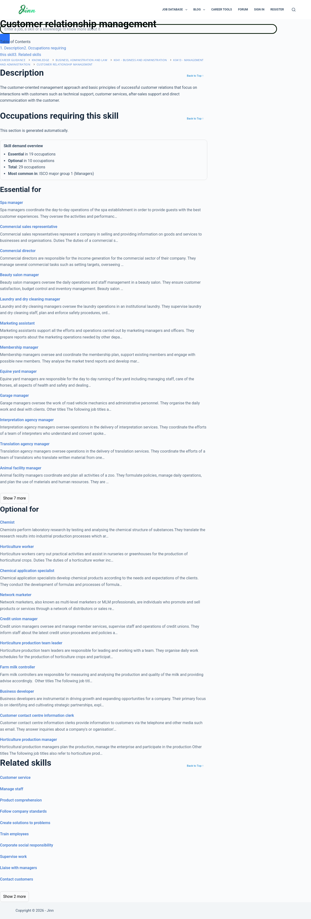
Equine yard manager (18, 371)
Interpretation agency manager (27, 420)
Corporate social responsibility (26, 845)
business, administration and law (81, 60)
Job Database (175, 10)
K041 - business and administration (140, 60)
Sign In (259, 9)
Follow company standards (23, 811)
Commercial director (17, 250)
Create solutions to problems (25, 822)
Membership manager (19, 347)
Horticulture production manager (28, 739)
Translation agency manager (25, 444)
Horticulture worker (17, 546)
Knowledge (40, 60)
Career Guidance (12, 60)
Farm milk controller (17, 667)
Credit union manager (19, 619)
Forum (243, 9)
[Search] (293, 9)
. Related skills (27, 54)
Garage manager (14, 395)
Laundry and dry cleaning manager (30, 299)
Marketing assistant (17, 323)
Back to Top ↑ (195, 75)
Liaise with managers (18, 867)
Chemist (7, 522)
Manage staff (11, 789)
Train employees (14, 834)
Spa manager (11, 202)
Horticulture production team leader (31, 643)
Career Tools (221, 9)
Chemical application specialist (27, 570)
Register (277, 9)
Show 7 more (14, 498)
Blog (200, 10)
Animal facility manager (20, 468)
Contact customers (16, 879)
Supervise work (13, 856)
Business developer (17, 691)
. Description (12, 48)
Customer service (15, 777)
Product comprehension (21, 800)
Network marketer (15, 594)
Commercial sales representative (28, 226)
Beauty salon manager (19, 275)
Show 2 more (14, 896)
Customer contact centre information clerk (37, 715)
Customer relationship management (65, 64)
